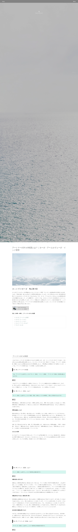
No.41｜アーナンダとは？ (22, 323)
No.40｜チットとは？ (21, 321)
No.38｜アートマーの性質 (22, 317)
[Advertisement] (39, 341)
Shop (3, 1)
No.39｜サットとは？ (21, 319)
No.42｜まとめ (19, 325)
